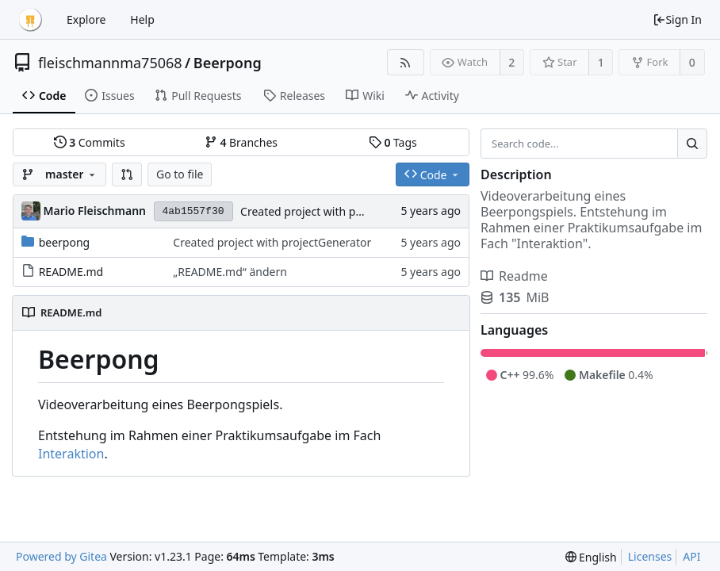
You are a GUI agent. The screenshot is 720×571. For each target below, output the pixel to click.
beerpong (64, 242)
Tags (393, 142)
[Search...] (692, 143)
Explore (86, 19)
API (691, 556)
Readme (514, 276)
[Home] (30, 20)
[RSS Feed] (405, 62)
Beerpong (227, 63)
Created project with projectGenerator (339, 211)
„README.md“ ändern (230, 271)
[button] (127, 174)
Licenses (650, 556)
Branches (241, 142)
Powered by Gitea (61, 556)
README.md (71, 271)
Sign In (677, 19)
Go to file (179, 174)
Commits (89, 142)
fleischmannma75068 (110, 63)
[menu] (591, 557)
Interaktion (71, 453)
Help (142, 19)
